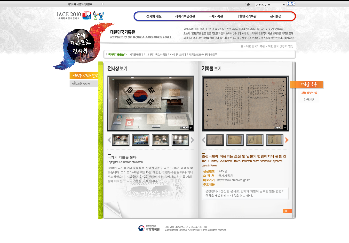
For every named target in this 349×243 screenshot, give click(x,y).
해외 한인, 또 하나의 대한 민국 (203, 54)
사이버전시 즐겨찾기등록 (80, 4)
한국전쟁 (309, 99)
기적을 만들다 (136, 54)
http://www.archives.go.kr (233, 180)
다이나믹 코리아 (178, 54)
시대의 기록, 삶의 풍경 (156, 54)
